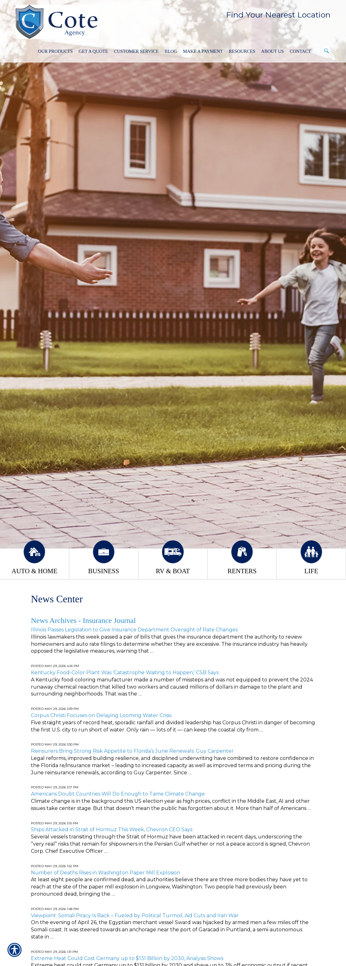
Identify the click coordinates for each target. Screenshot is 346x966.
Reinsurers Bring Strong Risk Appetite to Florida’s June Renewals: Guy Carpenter (132, 751)
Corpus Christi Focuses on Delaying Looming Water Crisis (101, 715)
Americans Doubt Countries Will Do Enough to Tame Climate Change (118, 794)
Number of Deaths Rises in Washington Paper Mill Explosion (105, 873)
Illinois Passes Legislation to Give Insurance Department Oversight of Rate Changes (134, 630)
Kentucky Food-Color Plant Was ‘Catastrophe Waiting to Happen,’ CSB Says (125, 672)
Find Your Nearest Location (278, 14)
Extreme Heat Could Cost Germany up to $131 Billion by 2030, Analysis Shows (127, 958)
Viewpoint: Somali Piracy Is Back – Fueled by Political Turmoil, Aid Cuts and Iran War (135, 915)
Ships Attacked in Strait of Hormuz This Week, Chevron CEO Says (111, 829)
